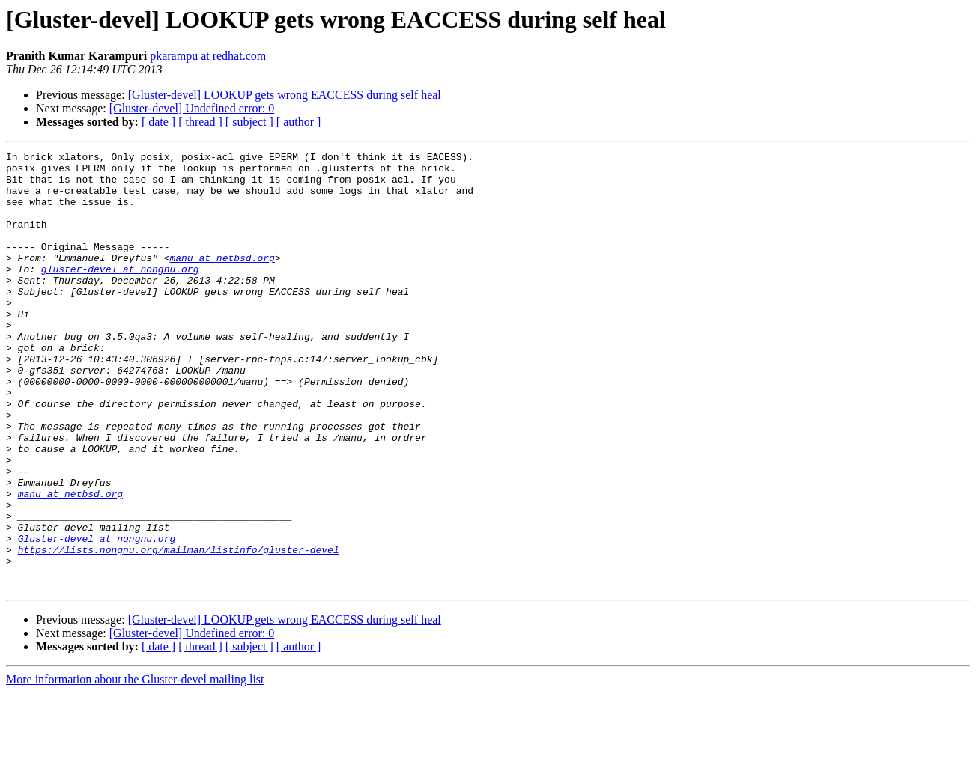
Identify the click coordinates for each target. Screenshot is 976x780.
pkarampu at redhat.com (208, 55)
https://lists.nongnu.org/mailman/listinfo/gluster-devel (178, 630)
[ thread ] (200, 121)
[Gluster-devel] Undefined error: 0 (191, 108)
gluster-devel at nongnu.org (120, 293)
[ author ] (298, 121)
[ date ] (158, 121)
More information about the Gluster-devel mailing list (135, 767)
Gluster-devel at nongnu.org (97, 617)
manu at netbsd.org (221, 280)
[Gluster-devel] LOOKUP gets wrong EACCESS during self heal (284, 94)
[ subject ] (249, 121)
